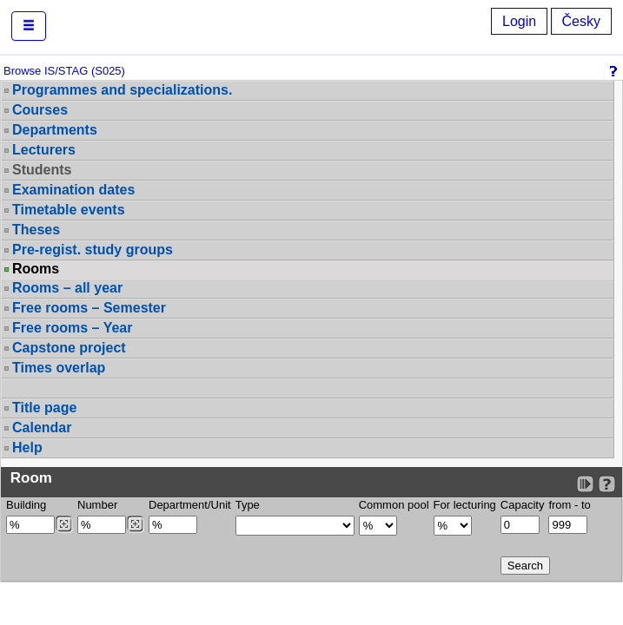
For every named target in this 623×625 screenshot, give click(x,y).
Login (519, 21)
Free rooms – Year (72, 327)
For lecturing (465, 504)
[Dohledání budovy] (64, 524)
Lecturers (44, 149)
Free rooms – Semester (89, 307)
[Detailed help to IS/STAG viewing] (607, 484)
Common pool (394, 504)
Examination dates (73, 189)
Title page (44, 407)
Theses (36, 229)
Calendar (41, 427)
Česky (581, 21)
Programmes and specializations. (122, 89)
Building (26, 504)
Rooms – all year (67, 287)
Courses (40, 109)
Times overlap (58, 367)
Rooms (35, 269)
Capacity (522, 504)
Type (247, 504)
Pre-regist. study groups (92, 249)
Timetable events (68, 209)
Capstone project (69, 347)
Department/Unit (190, 504)
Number (97, 504)
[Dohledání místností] (135, 524)
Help (27, 447)
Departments (54, 129)
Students (41, 169)
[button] (28, 26)
